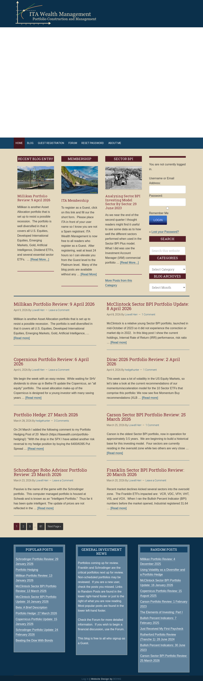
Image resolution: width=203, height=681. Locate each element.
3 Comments (61, 418)
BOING (117, 677)
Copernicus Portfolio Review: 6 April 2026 (51, 360)
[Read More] (89, 272)
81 (41, 524)
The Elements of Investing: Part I (161, 610)
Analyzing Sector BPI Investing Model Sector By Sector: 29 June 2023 (122, 200)
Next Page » (54, 524)
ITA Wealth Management (59, 13)
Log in (85, 677)
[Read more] (22, 336)
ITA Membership (75, 199)
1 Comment (148, 312)
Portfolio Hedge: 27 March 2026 (46, 413)
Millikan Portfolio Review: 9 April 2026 (33, 196)
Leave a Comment (59, 308)
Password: (156, 194)
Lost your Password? (165, 230)
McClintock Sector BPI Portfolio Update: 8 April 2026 (148, 304)
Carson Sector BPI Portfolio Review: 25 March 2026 (146, 415)
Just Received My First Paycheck (161, 626)
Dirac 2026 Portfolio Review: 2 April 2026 (143, 360)
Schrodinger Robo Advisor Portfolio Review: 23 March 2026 (50, 470)
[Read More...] (40, 257)
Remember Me (159, 211)
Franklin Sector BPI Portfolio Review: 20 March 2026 (145, 470)
